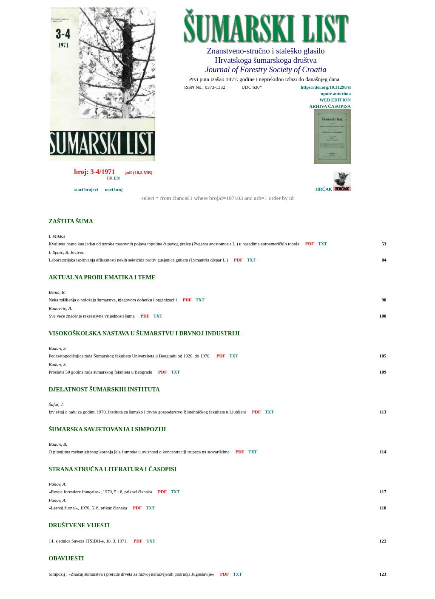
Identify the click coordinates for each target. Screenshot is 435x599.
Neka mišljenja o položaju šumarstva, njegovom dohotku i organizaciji (113, 300)
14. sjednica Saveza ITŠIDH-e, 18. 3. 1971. (88, 541)
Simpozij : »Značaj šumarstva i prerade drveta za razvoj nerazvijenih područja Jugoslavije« (131, 574)
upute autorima (336, 93)
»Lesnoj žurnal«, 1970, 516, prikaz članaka (88, 508)
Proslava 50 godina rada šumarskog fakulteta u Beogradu (101, 372)
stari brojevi (75, 189)
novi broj (110, 189)
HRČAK (333, 189)
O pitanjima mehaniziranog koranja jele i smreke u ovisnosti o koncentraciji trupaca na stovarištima (139, 452)
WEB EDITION (335, 100)
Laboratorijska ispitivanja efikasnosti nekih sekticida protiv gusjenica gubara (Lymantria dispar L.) (138, 260)
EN (117, 178)
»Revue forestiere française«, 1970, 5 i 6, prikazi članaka (100, 491)
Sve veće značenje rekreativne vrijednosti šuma (92, 316)
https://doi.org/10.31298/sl (326, 87)
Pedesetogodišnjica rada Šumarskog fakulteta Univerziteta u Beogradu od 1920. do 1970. (130, 356)
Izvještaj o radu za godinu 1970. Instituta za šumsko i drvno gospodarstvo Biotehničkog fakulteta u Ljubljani (147, 412)
